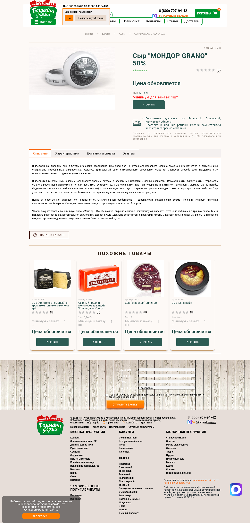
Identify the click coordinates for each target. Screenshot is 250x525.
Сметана (171, 450)
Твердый (124, 486)
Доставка (198, 23)
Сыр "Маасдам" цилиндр (141, 305)
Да (75, 18)
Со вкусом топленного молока (136, 490)
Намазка (75, 481)
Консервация (126, 450)
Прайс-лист (137, 23)
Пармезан (124, 465)
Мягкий (123, 511)
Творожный (125, 472)
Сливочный (125, 469)
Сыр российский (128, 494)
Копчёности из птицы (82, 464)
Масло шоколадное (177, 446)
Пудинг (170, 457)
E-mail (124, 384)
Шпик (73, 474)
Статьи (179, 23)
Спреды (170, 443)
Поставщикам (117, 428)
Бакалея (126, 434)
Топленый (124, 476)
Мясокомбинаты (79, 428)
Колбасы (75, 439)
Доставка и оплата (101, 155)
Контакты (160, 23)
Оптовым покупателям (141, 428)
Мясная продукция (87, 434)
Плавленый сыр (175, 460)
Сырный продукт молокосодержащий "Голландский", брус (91, 307)
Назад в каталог (52, 237)
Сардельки (76, 457)
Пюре (122, 446)
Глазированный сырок (178, 474)
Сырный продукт (128, 515)
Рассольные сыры (129, 501)
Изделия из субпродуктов (84, 467)
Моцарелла (125, 504)
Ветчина (74, 471)
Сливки (170, 471)
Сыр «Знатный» (182, 305)
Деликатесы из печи (81, 446)
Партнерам (93, 424)
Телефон (125, 378)
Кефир (169, 467)
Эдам (122, 508)
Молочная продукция (186, 434)
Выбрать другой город (97, 18)
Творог (170, 453)
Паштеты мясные (80, 460)
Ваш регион (127, 390)
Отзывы (129, 155)
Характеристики (67, 155)
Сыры (124, 460)
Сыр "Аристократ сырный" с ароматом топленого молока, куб (50, 307)
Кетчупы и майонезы (131, 443)
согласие (121, 396)
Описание (40, 155)
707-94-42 (202, 419)
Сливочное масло (176, 439)
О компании (77, 424)
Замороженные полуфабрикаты (85, 490)
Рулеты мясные (79, 450)
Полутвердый (127, 483)
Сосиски (75, 453)
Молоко (170, 464)
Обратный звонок (167, 16)
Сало (73, 478)
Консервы (124, 453)
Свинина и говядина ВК (83, 443)
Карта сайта (99, 428)
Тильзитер (125, 497)
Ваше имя (126, 372)
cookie (55, 504)
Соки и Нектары (128, 439)
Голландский (126, 479)
